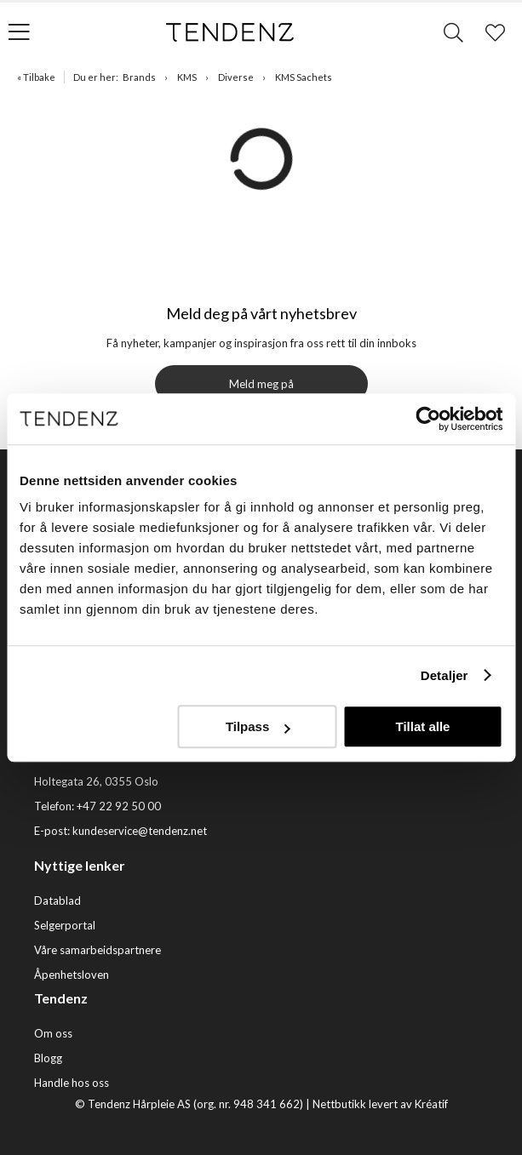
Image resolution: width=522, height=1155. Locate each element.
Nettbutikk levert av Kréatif (380, 1104)
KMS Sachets (303, 77)
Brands (139, 77)
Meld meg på (261, 384)
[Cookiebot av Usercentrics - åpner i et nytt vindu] (427, 419)
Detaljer (444, 675)
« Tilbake (36, 77)
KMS (187, 77)
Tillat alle (422, 726)
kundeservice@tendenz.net (139, 831)
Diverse (236, 77)
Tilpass (258, 726)
